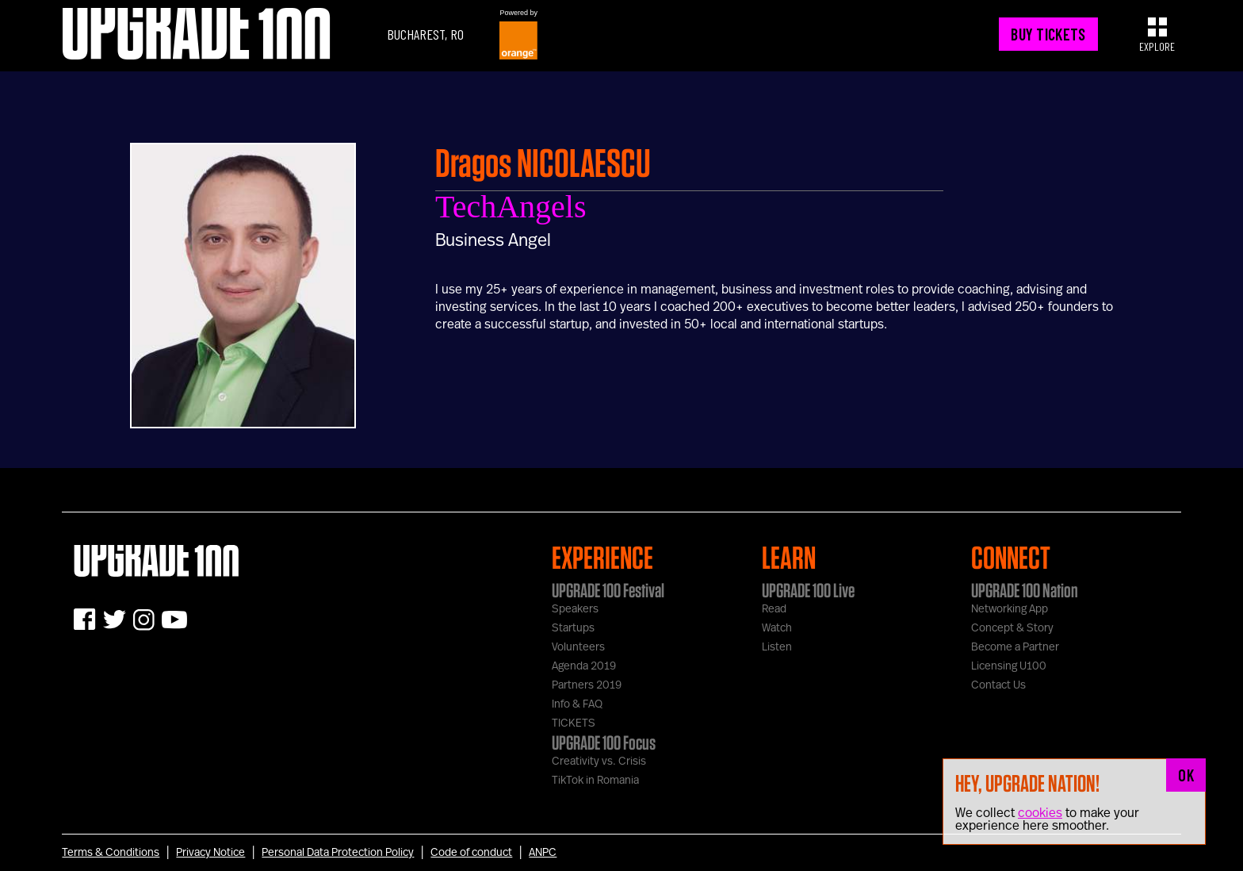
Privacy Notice (210, 852)
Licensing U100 (1008, 666)
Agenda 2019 (584, 666)
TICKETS (573, 723)
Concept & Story (1012, 628)
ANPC (542, 852)
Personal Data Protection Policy (338, 852)
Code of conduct (471, 852)
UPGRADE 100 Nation (1024, 590)
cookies (1040, 813)
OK (1186, 775)
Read (774, 609)
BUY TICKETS (1048, 34)
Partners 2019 (587, 685)
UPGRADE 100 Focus (604, 742)
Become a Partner (1015, 647)
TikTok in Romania (595, 780)
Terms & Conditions (110, 852)
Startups (573, 628)
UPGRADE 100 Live (808, 590)
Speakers (575, 609)
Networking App (1009, 609)
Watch (777, 628)
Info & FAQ (577, 704)
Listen (777, 647)
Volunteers (578, 647)
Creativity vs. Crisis (599, 761)
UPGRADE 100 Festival (608, 590)
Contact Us (998, 685)
